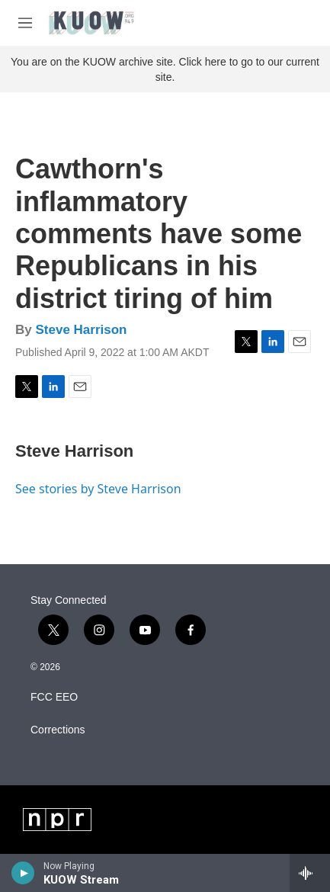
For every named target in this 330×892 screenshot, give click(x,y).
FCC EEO (54, 697)
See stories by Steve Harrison (98, 488)
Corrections (57, 730)
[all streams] (310, 873)
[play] (23, 873)
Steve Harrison (81, 329)
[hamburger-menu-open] (25, 23)
